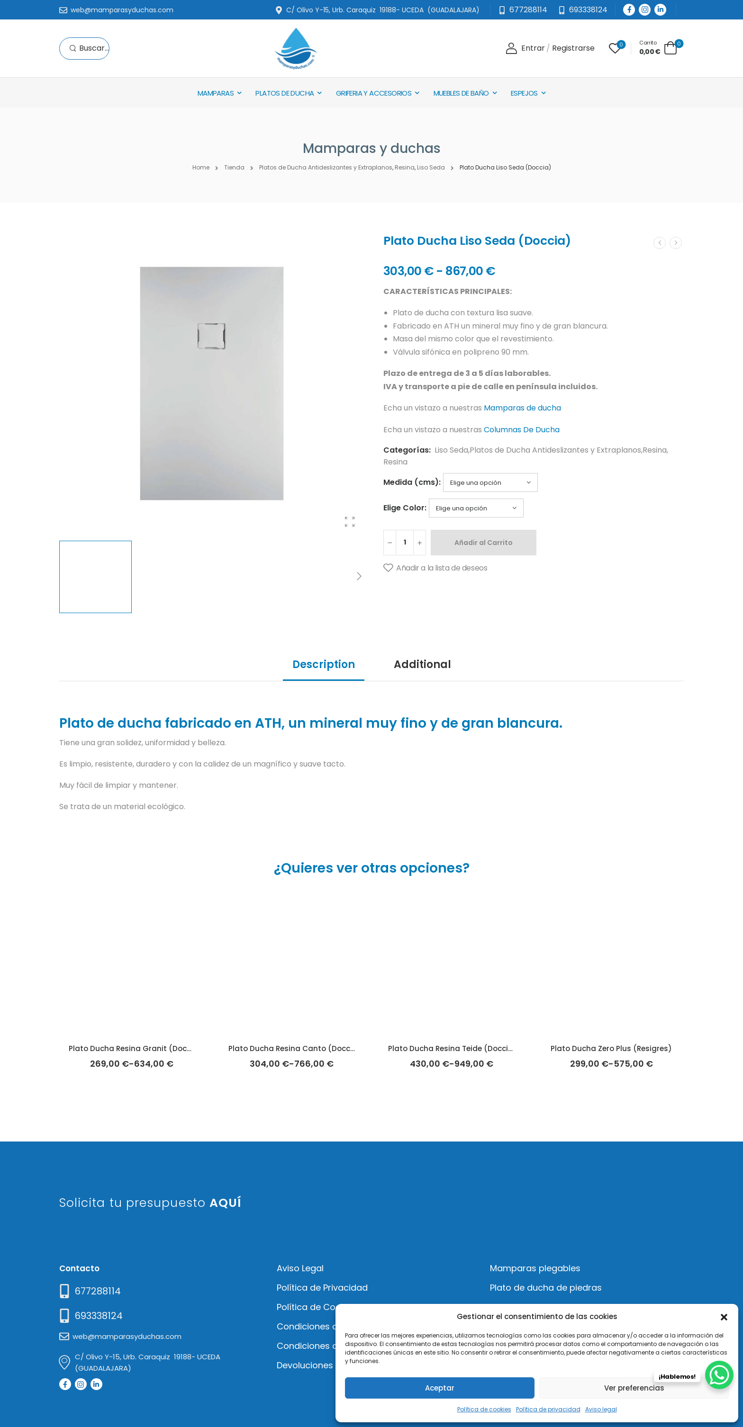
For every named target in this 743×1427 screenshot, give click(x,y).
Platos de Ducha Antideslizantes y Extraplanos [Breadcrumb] (325, 167)
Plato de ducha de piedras (546, 1287)
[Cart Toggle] (658, 47)
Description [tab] (323, 664)
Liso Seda (451, 450)
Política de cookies (484, 1409)
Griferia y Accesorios (373, 93)
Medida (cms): (412, 482)
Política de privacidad (548, 1409)
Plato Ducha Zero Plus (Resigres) (611, 1048)
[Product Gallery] (349, 521)
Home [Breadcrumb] (200, 167)
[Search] (89, 48)
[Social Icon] (629, 10)
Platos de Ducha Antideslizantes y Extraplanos (555, 450)
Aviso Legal (300, 1268)
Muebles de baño (461, 93)
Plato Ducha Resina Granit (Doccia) (135, 1048)
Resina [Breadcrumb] (405, 167)
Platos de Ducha (284, 93)
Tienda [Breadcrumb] (234, 167)
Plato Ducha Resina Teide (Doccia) (452, 1048)
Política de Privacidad (322, 1287)
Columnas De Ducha (522, 429)
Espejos (524, 93)
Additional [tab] (422, 664)
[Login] (525, 48)
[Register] (573, 48)
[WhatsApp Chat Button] (719, 1375)
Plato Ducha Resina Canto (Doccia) (294, 1048)
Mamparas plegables (535, 1268)
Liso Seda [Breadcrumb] (431, 167)
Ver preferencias (634, 1388)
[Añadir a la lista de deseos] (435, 568)
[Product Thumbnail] (211, 383)
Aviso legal (601, 1409)
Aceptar (439, 1388)
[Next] (358, 577)
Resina (655, 450)
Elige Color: (404, 507)
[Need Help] (582, 10)
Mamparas (216, 93)
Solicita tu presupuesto (150, 1203)
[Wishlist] (615, 48)
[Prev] (660, 243)
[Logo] (295, 48)
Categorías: (407, 450)
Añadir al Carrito (483, 542)
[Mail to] (116, 10)
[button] (724, 1316)
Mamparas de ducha (522, 407)
